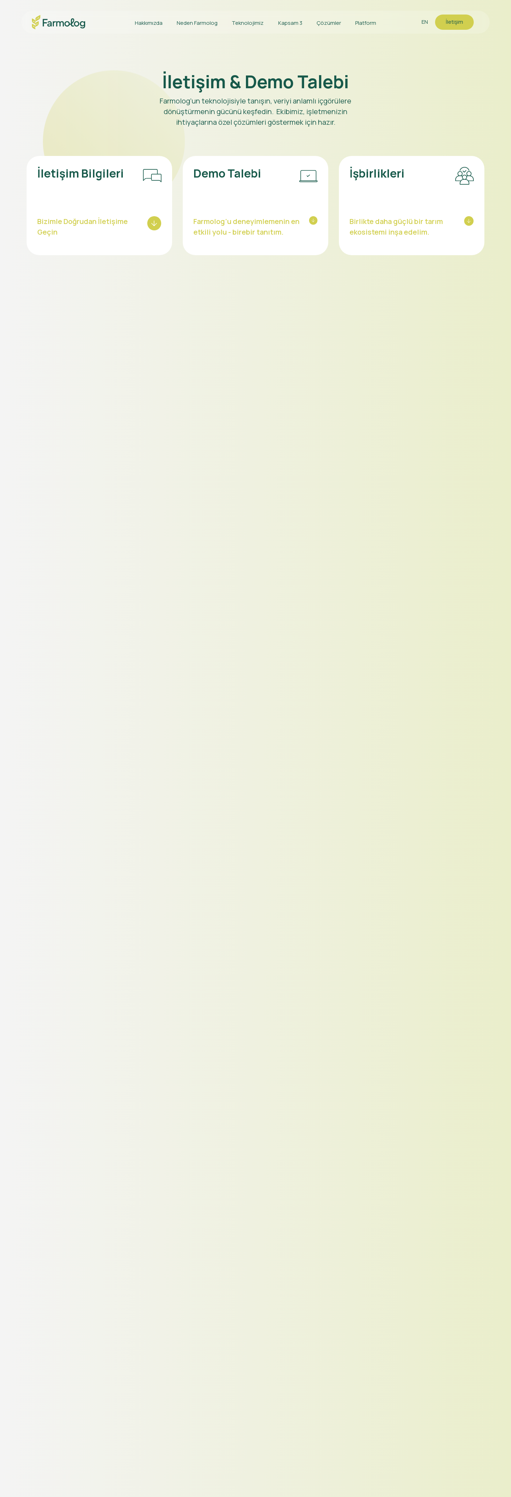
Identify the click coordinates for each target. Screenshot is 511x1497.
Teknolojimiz (248, 23)
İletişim (454, 22)
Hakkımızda (149, 23)
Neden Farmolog (197, 23)
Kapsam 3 (290, 23)
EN (425, 22)
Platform (365, 23)
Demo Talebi (227, 173)
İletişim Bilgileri (80, 173)
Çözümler (329, 23)
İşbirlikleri (377, 173)
